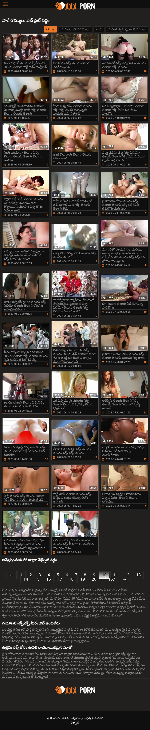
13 (138, 574)
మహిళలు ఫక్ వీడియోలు (75, 29)
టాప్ (99, 29)
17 (60, 579)
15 (37, 579)
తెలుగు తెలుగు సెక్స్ (60, 718)
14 (25, 579)
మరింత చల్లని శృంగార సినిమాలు (127, 29)
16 (48, 579)
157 (111, 579)
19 (82, 579)
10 (104, 574)
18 (71, 579)
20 (94, 579)
